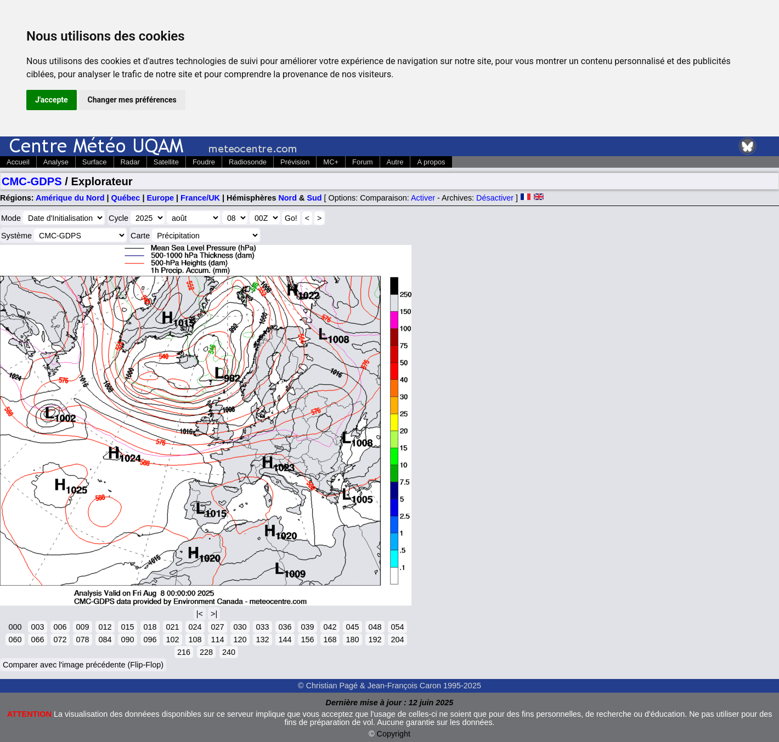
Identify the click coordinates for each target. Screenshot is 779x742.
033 (262, 627)
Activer (423, 197)
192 (374, 639)
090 (127, 639)
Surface (94, 162)
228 (206, 652)
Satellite (166, 162)
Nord (287, 197)
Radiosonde (248, 162)
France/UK (200, 197)
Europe (160, 197)
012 (104, 627)
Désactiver (494, 197)
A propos (431, 162)
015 (127, 627)
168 (329, 639)
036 (284, 627)
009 (82, 627)
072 (59, 639)
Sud (314, 197)
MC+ (330, 162)
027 (217, 627)
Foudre (204, 162)
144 (284, 639)
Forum (362, 162)
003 (37, 627)
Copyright (394, 733)
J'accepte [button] (51, 99)
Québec (125, 197)
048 (374, 627)
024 (194, 627)
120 (239, 639)
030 (239, 627)
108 (194, 639)
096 (149, 639)
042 (329, 627)
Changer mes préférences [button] (132, 99)
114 (217, 639)
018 (149, 627)
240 (228, 652)
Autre (395, 162)
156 (307, 639)
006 (59, 627)
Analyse (56, 162)
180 (352, 639)
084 (104, 639)
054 (397, 627)
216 (183, 652)
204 (397, 639)
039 (307, 627)
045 (352, 627)
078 (82, 639)
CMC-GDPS (32, 181)
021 (172, 627)
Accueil (18, 162)
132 (262, 639)
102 (172, 639)
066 (37, 639)
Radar (130, 162)
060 (14, 639)
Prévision (294, 162)
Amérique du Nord (70, 197)
